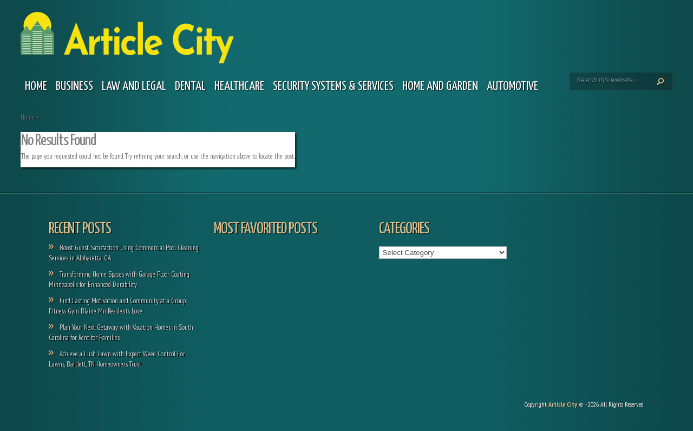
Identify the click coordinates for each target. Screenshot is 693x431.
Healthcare (239, 86)
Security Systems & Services (333, 86)
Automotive (512, 86)
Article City (562, 404)
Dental (190, 86)
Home (36, 86)
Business (74, 86)
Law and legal (134, 86)
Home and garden (440, 86)
